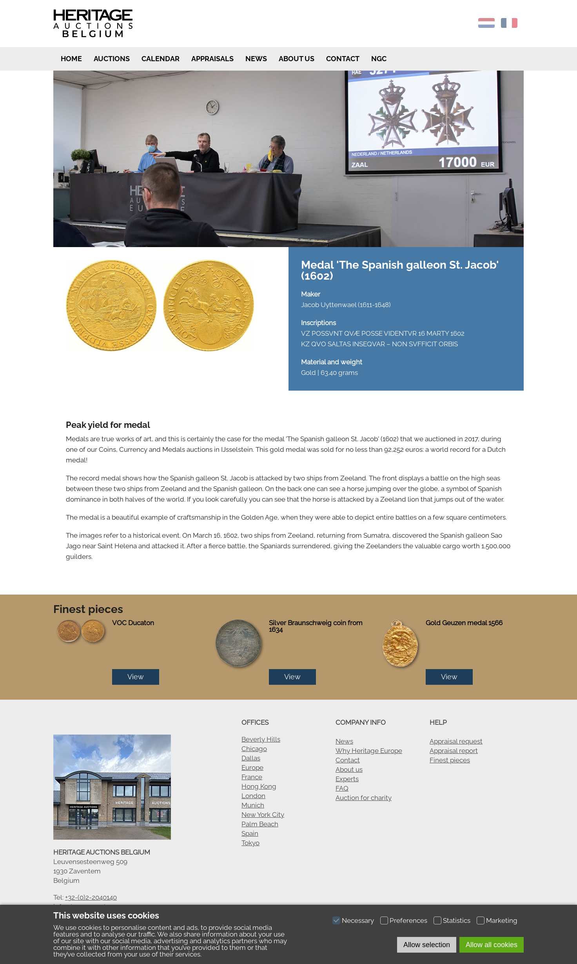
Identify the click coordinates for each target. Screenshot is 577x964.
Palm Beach (259, 824)
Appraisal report (454, 751)
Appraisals (212, 59)
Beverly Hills (260, 739)
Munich (252, 805)
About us (296, 59)
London (253, 796)
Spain (249, 833)
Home (70, 59)
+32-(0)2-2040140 (91, 897)
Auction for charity (364, 798)
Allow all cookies (491, 945)
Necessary (358, 920)
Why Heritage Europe (369, 751)
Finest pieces (450, 760)
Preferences (408, 920)
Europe (252, 767)
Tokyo (250, 843)
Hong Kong (258, 786)
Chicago (254, 749)
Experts (347, 779)
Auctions (112, 59)
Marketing (501, 920)
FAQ (342, 788)
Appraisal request (456, 741)
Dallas (250, 758)
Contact (342, 59)
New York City (262, 814)
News (256, 59)
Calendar (161, 59)
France (251, 777)
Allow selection (426, 945)
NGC (378, 59)
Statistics (456, 920)
